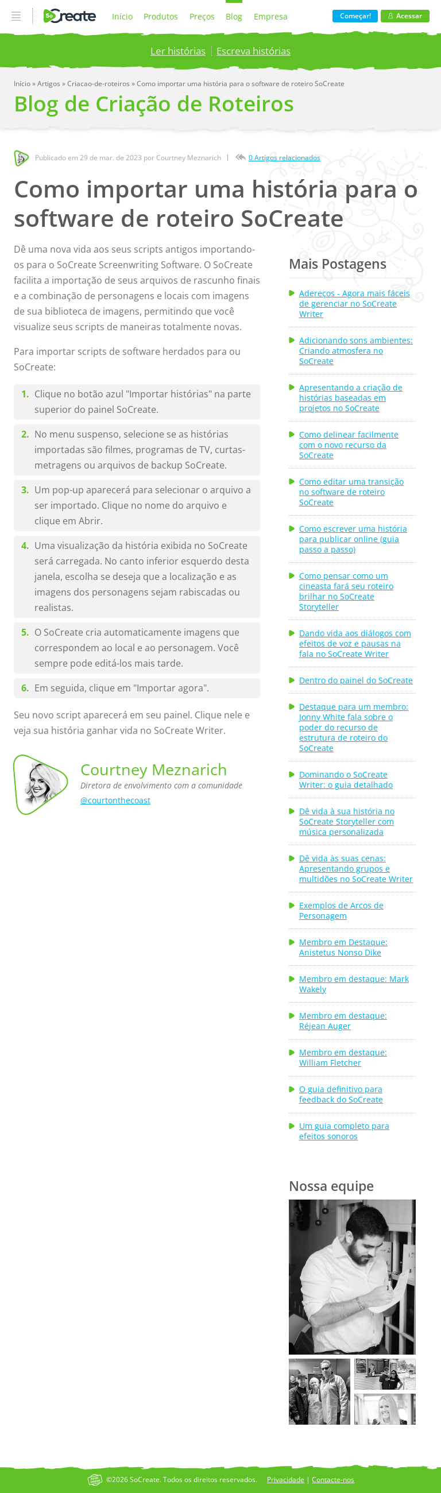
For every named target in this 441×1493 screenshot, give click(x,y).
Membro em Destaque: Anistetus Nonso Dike (343, 947)
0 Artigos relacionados (284, 158)
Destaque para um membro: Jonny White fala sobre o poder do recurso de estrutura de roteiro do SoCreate (353, 727)
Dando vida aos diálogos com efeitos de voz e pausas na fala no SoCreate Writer (355, 643)
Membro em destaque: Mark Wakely (354, 984)
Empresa (271, 16)
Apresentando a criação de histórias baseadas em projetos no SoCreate (351, 397)
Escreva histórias (253, 50)
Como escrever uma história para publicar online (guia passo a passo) (353, 539)
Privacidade (285, 1479)
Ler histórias (178, 50)
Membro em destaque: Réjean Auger (343, 1021)
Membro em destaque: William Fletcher (343, 1057)
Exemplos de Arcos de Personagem (341, 910)
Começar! (355, 15)
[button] (352, 1277)
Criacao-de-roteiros (99, 83)
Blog (234, 16)
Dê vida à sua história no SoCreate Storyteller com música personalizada (346, 821)
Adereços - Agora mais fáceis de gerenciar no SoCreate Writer (354, 303)
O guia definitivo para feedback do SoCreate (341, 1094)
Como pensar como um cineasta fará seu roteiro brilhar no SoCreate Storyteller (346, 591)
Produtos (161, 16)
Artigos (49, 83)
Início (122, 16)
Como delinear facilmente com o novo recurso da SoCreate (349, 445)
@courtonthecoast (115, 800)
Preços (202, 16)
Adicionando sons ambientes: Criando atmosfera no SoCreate (356, 350)
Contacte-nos (333, 1479)
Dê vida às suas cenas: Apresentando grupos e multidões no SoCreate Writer (356, 868)
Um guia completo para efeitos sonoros (344, 1131)
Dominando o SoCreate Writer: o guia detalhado (346, 779)
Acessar (405, 15)
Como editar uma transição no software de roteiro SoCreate (351, 492)
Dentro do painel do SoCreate (356, 680)
